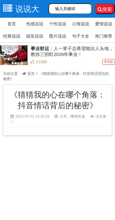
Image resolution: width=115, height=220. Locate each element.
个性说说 (57, 23)
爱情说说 (103, 23)
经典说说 (11, 36)
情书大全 (78, 116)
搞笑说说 (34, 36)
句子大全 (80, 36)
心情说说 (80, 23)
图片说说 (57, 36)
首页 (11, 23)
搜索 (105, 9)
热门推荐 (103, 36)
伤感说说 (34, 23)
